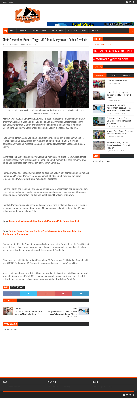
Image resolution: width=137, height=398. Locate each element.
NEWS (12, 30)
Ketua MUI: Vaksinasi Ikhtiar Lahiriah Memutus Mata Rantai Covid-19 (44, 221)
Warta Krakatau (17, 287)
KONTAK (11, 2)
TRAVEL (83, 30)
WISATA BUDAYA (57, 30)
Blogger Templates (33, 395)
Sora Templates (18, 395)
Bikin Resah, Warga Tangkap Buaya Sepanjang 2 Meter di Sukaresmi (118, 145)
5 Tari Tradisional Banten (117, 81)
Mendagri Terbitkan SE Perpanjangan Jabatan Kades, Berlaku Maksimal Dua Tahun (119, 107)
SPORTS (45, 30)
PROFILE (5, 2)
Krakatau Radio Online (102, 44)
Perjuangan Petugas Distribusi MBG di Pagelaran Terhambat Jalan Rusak (119, 120)
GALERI (35, 30)
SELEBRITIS (23, 30)
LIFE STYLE (71, 30)
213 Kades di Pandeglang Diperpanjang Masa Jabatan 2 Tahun (119, 95)
